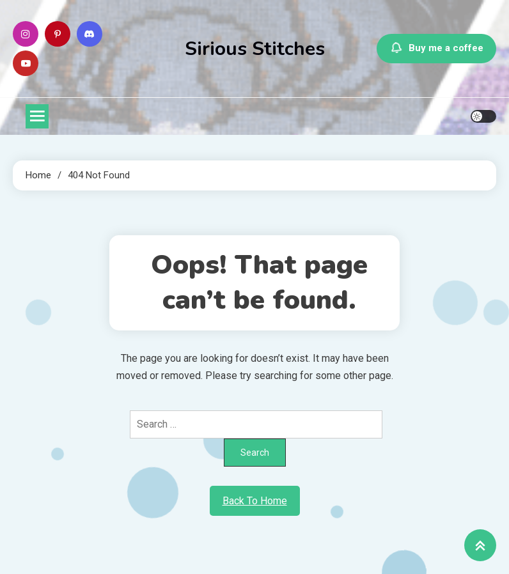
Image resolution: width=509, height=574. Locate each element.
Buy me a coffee (436, 48)
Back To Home (255, 501)
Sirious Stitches (255, 49)
